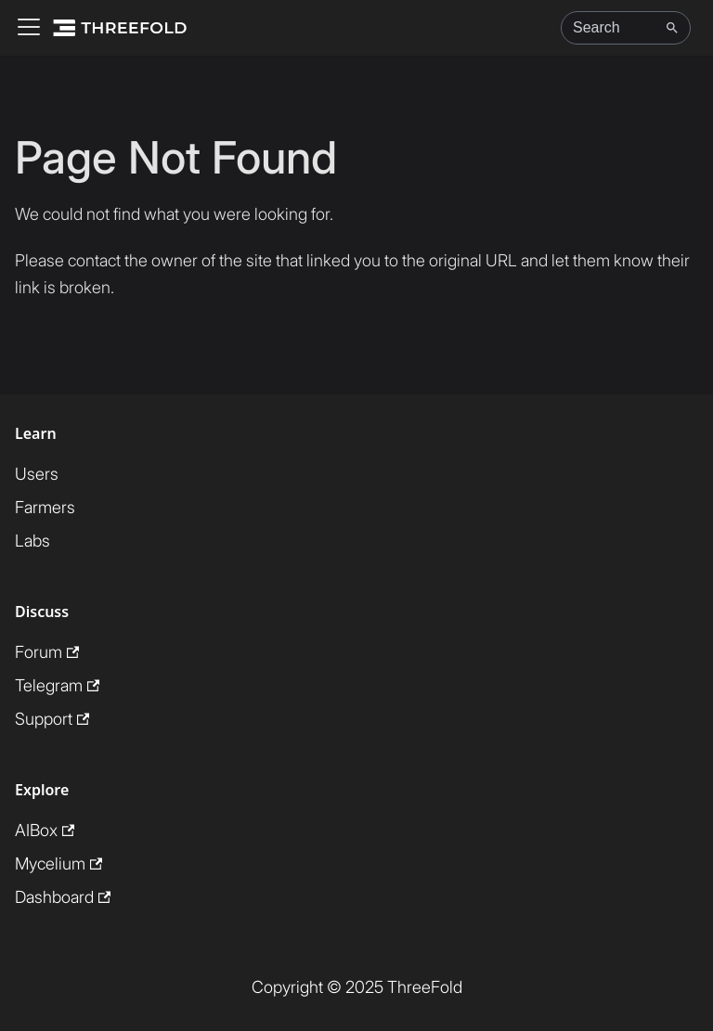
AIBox (44, 830)
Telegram (57, 685)
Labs (32, 540)
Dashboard (62, 897)
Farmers (45, 507)
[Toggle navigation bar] (29, 28)
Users (36, 473)
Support (52, 718)
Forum (47, 652)
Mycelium (58, 863)
